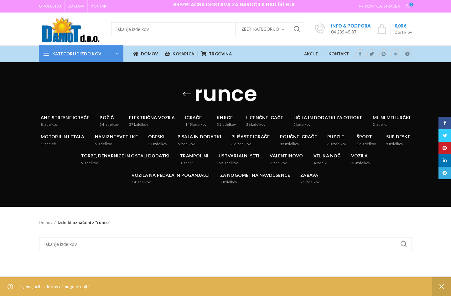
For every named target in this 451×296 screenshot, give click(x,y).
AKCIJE (311, 53)
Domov (46, 222)
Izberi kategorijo (259, 29)
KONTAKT (339, 53)
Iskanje (297, 29)
